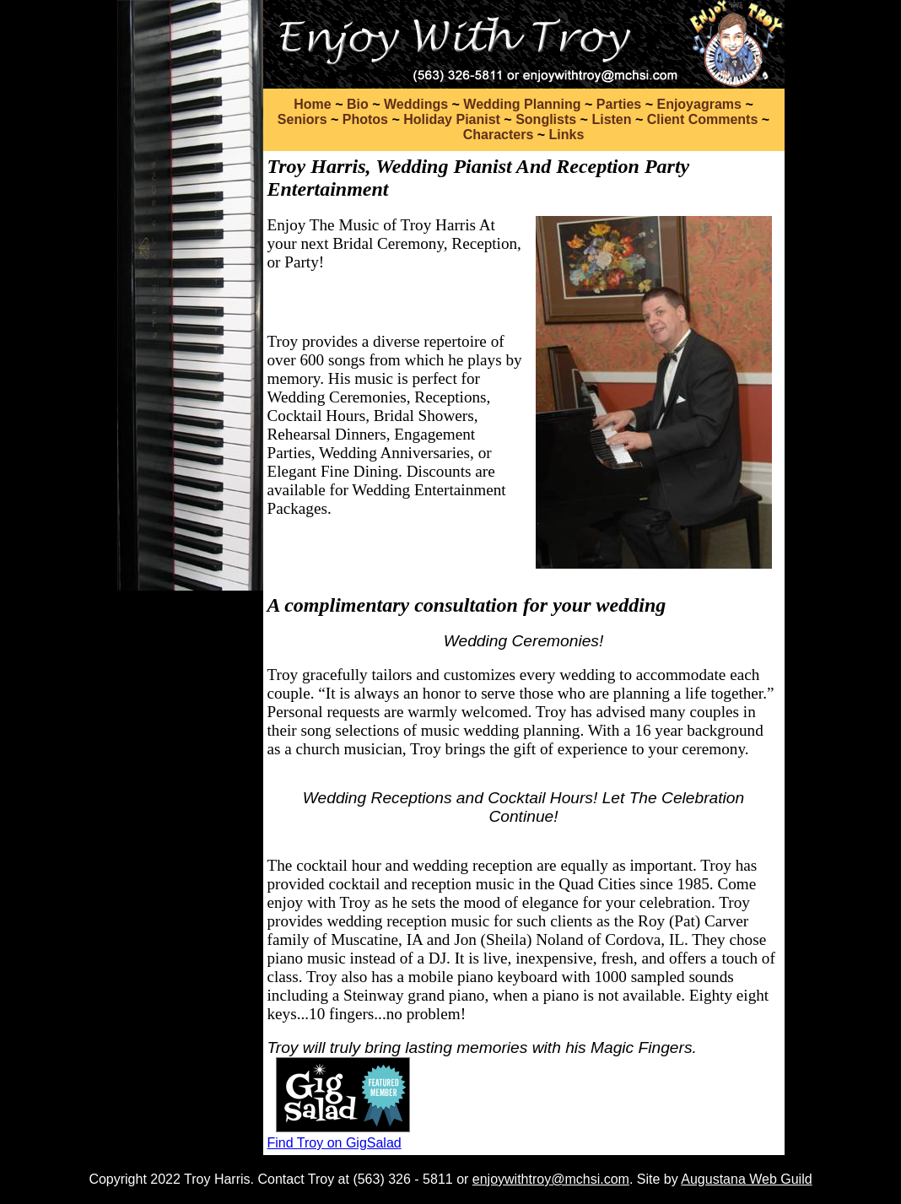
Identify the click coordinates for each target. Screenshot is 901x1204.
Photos (365, 119)
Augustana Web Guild (746, 1179)
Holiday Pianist (451, 119)
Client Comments (702, 119)
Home (312, 104)
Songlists (545, 119)
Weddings (416, 104)
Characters (498, 134)
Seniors (302, 119)
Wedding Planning (521, 104)
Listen (611, 119)
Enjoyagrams (698, 104)
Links (567, 134)
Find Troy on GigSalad (334, 1143)
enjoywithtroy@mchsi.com (550, 1179)
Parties (618, 104)
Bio (358, 104)
